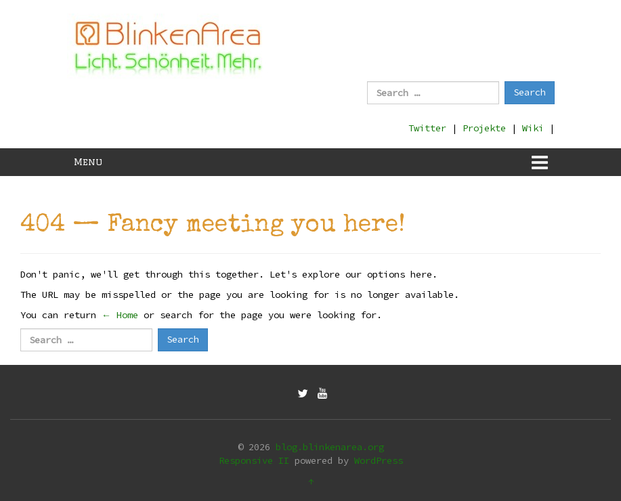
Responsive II (254, 460)
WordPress (378, 460)
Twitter (427, 128)
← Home (120, 315)
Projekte (484, 128)
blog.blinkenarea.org (330, 447)
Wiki (533, 128)
